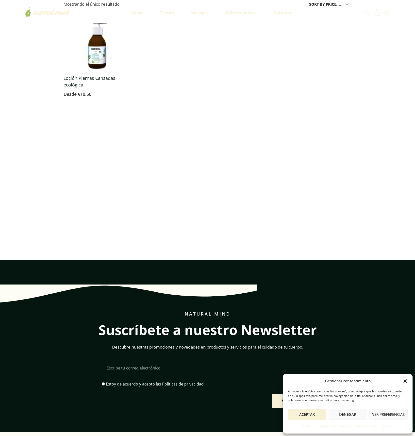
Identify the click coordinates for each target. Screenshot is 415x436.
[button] (405, 381)
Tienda (167, 13)
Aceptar (307, 414)
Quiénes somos (240, 13)
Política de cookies (314, 426)
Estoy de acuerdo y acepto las (155, 384)
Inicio (137, 13)
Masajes (199, 13)
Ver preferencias (388, 414)
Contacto (283, 13)
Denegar (347, 414)
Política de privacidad (344, 426)
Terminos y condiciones (377, 426)
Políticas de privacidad (183, 384)
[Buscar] (367, 13)
